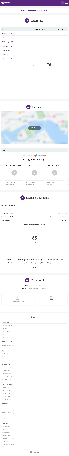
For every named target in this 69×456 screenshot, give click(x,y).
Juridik (4, 357)
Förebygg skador (7, 376)
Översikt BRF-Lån (7, 387)
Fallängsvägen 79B (7, 37)
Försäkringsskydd (7, 370)
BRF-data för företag (8, 413)
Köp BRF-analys (6, 407)
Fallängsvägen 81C (7, 54)
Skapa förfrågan (6, 379)
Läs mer (35, 268)
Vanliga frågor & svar (8, 419)
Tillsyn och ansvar (7, 373)
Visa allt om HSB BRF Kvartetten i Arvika (34, 10)
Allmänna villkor (6, 435)
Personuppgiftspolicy (8, 438)
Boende (35, 286)
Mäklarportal (5, 416)
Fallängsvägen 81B (7, 50)
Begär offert (5, 359)
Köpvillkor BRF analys (8, 444)
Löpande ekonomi (7, 348)
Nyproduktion (6, 396)
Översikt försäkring (7, 367)
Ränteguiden (6, 390)
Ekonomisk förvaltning (8, 345)
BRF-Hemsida (6, 331)
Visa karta (34, 128)
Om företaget (6, 426)
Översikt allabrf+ (7, 325)
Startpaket (5, 337)
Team (3, 429)
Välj (3, 150)
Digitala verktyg (6, 351)
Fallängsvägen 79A (7, 33)
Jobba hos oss (6, 432)
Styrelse (41, 286)
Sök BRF (34, 317)
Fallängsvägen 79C (7, 42)
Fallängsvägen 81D (7, 59)
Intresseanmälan (7, 399)
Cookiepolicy (6, 441)
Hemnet (4, 328)
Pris (3, 334)
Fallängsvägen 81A (7, 46)
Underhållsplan (6, 354)
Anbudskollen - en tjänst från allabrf (12, 410)
